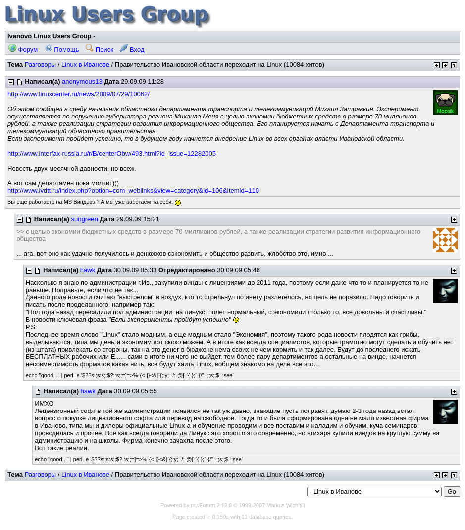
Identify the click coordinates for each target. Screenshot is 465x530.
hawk (87, 270)
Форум (23, 49)
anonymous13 (82, 81)
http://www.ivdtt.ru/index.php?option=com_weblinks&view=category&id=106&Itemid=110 (133, 190)
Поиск (99, 49)
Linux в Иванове (85, 64)
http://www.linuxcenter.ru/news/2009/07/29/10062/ (78, 94)
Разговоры (40, 64)
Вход (132, 49)
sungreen (84, 219)
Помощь (62, 49)
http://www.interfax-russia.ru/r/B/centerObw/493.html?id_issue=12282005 (111, 153)
